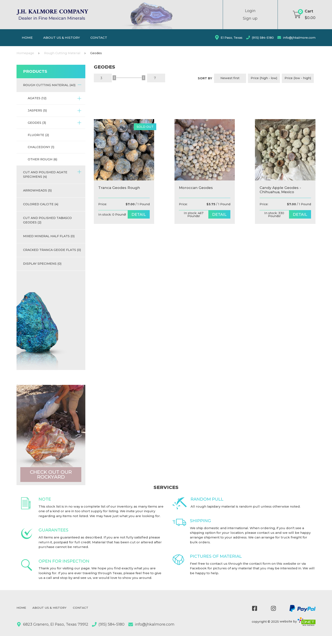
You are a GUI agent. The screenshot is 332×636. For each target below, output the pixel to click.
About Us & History (61, 38)
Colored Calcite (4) (40, 204)
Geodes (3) (55, 123)
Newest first (229, 78)
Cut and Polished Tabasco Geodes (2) (47, 220)
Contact (98, 38)
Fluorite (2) (38, 135)
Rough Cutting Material (62, 53)
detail (140, 214)
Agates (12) (55, 98)
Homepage (25, 53)
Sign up (250, 18)
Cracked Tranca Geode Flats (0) (52, 250)
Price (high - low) (264, 78)
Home (27, 38)
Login (250, 11)
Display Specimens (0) (42, 264)
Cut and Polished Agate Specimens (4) (52, 174)
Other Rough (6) (42, 159)
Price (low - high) (298, 78)
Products (35, 71)
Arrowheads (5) (37, 190)
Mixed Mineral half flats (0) (49, 236)
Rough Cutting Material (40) (52, 85)
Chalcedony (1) (41, 147)
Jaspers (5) (55, 111)
